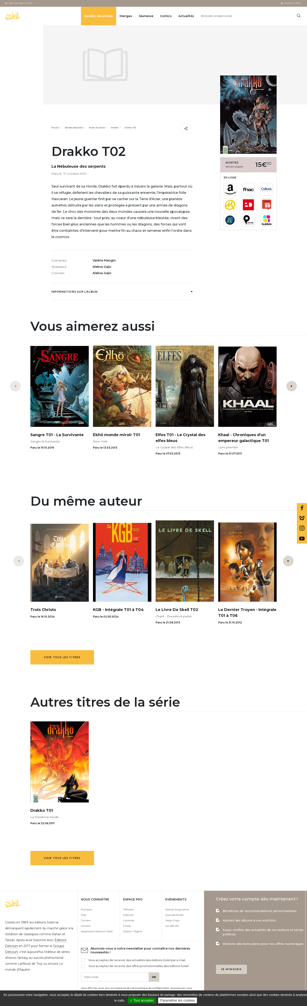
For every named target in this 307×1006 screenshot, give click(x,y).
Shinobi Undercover (216, 16)
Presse (127, 925)
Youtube (302, 538)
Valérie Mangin (104, 260)
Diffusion (128, 909)
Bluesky (302, 518)
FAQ (83, 914)
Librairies (128, 920)
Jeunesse (146, 16)
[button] (291, 386)
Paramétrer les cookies (177, 1000)
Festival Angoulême (177, 909)
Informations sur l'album (121, 291)
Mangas (126, 16)
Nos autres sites (20, 3)
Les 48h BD (172, 925)
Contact (86, 925)
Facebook (302, 508)
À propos (86, 909)
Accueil (55, 127)
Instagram (302, 528)
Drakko (114, 127)
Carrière (85, 920)
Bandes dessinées (98, 16)
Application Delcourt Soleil (97, 931)
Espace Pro (293, 3)
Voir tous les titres (62, 657)
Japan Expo (172, 920)
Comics (166, 16)
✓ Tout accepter (142, 1000)
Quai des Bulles (174, 914)
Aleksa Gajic (102, 267)
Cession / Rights (132, 931)
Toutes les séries (97, 127)
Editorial (128, 914)
